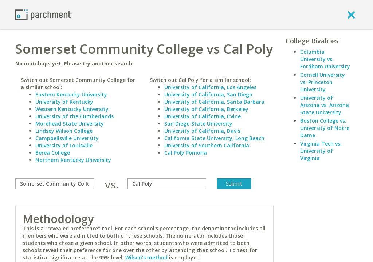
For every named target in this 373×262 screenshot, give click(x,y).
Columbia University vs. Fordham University (325, 59)
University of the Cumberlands (74, 116)
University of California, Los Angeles (210, 87)
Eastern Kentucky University (71, 94)
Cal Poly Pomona (185, 152)
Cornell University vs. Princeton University (322, 82)
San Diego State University (198, 123)
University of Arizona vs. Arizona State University (324, 105)
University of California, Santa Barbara (214, 101)
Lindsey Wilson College (64, 130)
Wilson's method (146, 257)
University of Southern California (206, 145)
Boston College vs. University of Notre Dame (324, 128)
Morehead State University (69, 123)
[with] (166, 183)
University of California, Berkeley (206, 109)
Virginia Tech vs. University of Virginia (321, 151)
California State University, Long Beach (214, 138)
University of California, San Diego (208, 94)
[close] (351, 14)
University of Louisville (64, 145)
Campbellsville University (67, 138)
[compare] (54, 183)
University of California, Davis (202, 130)
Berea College (52, 152)
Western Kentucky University (72, 109)
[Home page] (43, 14)
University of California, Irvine (202, 116)
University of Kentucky (64, 101)
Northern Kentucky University (73, 159)
